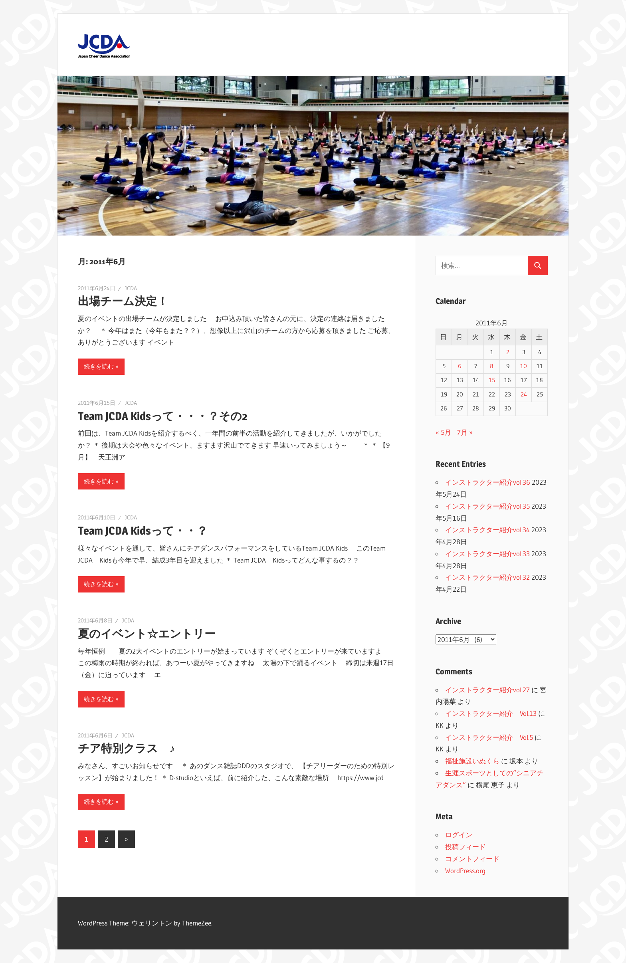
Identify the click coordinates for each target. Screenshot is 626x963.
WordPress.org (465, 870)
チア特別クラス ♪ (126, 748)
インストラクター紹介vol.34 (487, 529)
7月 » (465, 432)
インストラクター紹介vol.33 (487, 553)
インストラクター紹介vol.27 (487, 690)
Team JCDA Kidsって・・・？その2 (163, 416)
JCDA (131, 288)
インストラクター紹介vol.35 (487, 506)
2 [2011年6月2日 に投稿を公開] (507, 352)
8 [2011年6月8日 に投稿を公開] (491, 366)
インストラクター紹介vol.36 (487, 482)
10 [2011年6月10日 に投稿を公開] (523, 366)
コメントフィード (472, 858)
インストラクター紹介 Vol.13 (491, 713)
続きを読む (99, 366)
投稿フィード (465, 846)
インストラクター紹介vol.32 (487, 577)
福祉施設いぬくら (472, 761)
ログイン (458, 834)
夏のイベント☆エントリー (147, 633)
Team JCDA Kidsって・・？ (143, 530)
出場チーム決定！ (123, 301)
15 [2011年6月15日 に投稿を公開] (492, 380)
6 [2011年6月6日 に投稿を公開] (460, 366)
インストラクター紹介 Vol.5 (489, 737)
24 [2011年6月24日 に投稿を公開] (524, 394)
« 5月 (443, 432)
